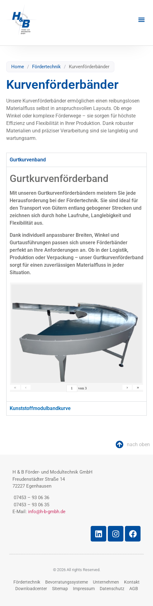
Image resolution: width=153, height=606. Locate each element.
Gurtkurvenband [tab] (28, 160)
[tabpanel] (76, 284)
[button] (141, 20)
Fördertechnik (46, 66)
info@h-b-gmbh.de (46, 511)
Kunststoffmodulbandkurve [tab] (40, 408)
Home (17, 66)
